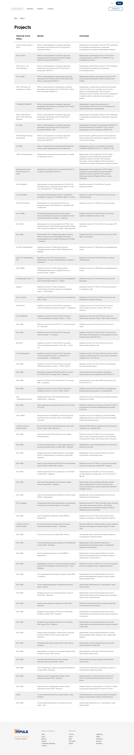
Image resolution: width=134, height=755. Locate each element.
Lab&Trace (99, 734)
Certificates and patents (48, 743)
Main (15, 18)
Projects (22, 18)
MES (70, 739)
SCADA (71, 734)
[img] (17, 3)
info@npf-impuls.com (21, 736)
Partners (44, 739)
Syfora (71, 736)
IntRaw (98, 736)
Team (43, 736)
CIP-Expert (72, 741)
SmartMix (99, 743)
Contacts (44, 745)
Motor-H (98, 741)
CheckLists (99, 739)
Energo (71, 743)
